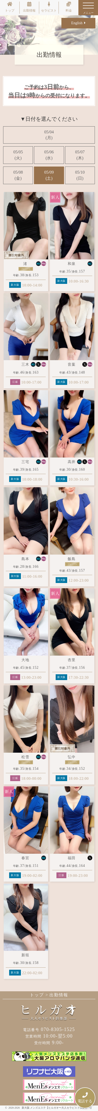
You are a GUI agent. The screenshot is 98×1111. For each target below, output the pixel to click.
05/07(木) (80, 155)
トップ (9, 7)
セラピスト (49, 7)
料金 (69, 7)
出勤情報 (29, 7)
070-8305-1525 (49, 1029)
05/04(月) (49, 135)
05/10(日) (80, 175)
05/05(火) (18, 155)
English (78, 23)
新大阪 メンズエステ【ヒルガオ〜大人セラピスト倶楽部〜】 (57, 1107)
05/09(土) (49, 175)
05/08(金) (18, 175)
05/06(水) (49, 155)
